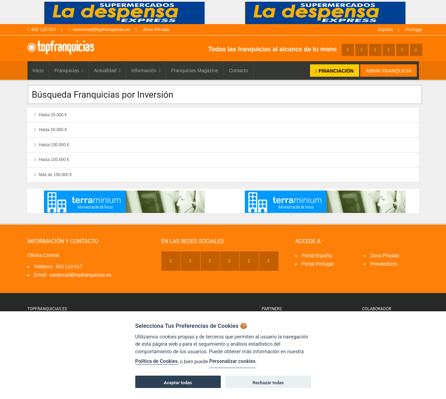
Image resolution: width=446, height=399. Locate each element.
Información (145, 70)
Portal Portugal (318, 264)
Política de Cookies (156, 361)
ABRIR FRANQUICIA (388, 71)
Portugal (413, 29)
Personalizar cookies (232, 361)
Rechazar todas (268, 382)
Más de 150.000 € (52, 174)
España (385, 29)
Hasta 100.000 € (51, 144)
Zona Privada (156, 29)
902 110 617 (41, 29)
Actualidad (107, 70)
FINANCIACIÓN (335, 71)
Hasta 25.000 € (50, 114)
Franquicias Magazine (194, 70)
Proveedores (384, 264)
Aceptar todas (178, 382)
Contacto (238, 70)
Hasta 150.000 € (51, 159)
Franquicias (68, 70)
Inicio (38, 70)
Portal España (317, 255)
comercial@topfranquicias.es (99, 29)
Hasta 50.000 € (50, 129)
